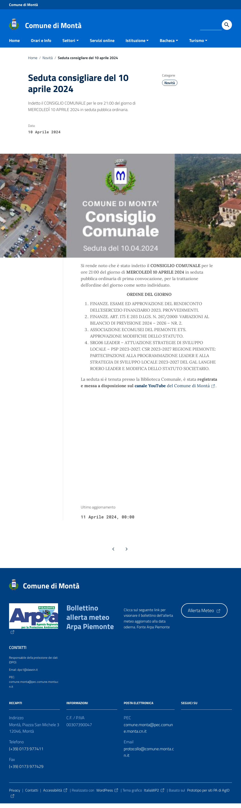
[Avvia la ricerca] (227, 25)
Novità (47, 62)
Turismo (196, 45)
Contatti (31, 794)
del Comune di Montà (175, 390)
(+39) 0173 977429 (26, 771)
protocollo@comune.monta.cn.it (149, 756)
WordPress (107, 794)
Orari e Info (41, 45)
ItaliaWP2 (154, 794)
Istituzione (135, 45)
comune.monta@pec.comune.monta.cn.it (148, 732)
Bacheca (167, 45)
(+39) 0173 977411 (26, 753)
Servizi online (102, 45)
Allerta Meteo (204, 615)
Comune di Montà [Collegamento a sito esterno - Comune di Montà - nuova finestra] (23, 4)
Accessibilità (55, 794)
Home (14, 45)
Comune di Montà (53, 25)
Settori (68, 45)
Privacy (14, 794)
